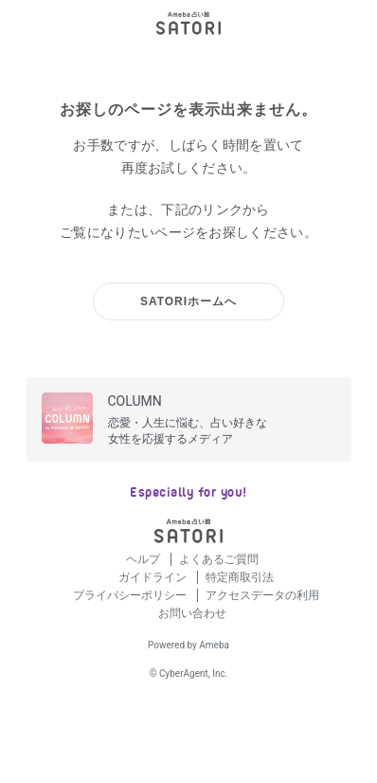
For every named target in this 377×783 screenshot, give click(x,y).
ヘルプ (144, 559)
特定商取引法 (240, 577)
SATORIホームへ (188, 301)
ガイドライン (153, 577)
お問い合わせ (192, 613)
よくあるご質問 (219, 559)
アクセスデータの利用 (262, 595)
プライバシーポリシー (131, 595)
